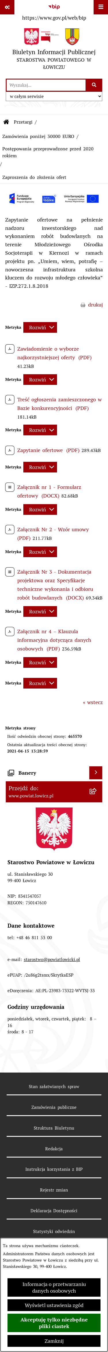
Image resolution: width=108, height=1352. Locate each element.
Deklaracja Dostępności (54, 1210)
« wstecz (93, 702)
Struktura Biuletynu (54, 1128)
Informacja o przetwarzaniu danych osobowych (54, 1287)
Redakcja (54, 1148)
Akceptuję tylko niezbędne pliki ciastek (54, 1323)
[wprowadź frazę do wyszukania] (46, 85)
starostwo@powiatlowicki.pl (52, 959)
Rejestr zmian (54, 1190)
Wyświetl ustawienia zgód (54, 1305)
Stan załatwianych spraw (54, 1086)
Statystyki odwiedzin (54, 1231)
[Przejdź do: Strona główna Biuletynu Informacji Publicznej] (6, 122)
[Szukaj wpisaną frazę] (94, 85)
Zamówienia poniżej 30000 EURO (38, 136)
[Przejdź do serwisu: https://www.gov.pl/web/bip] (54, 11)
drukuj (95, 304)
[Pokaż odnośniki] (7, 7)
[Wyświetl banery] (95, 772)
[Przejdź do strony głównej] (54, 50)
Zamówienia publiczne (54, 1107)
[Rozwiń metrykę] (40, 327)
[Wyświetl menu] (101, 7)
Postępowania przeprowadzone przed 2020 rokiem (48, 152)
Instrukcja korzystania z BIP (54, 1169)
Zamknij (54, 1341)
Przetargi (23, 122)
